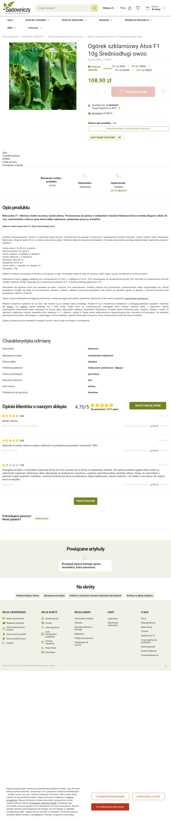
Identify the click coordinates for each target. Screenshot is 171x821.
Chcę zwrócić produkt (16, 626)
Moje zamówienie (14, 604)
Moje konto (49, 604)
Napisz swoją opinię (148, 402)
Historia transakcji (49, 634)
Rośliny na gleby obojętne (140, 588)
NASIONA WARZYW (32, 36)
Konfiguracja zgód (148, 796)
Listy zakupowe (52, 620)
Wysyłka (78, 615)
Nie (165, 423)
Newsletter (50, 644)
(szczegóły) (107, 68)
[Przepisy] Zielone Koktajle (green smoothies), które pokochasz (81, 563)
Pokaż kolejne (85, 498)
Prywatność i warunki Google (42, 803)
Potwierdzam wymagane (110, 796)
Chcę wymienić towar (16, 631)
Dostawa (96, 113)
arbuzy (10, 300)
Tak (154, 423)
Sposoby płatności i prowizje (83, 620)
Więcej (118, 370)
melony (23, 300)
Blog (123, 7)
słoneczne (85, 170)
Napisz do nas (41, 515)
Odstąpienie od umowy (81, 636)
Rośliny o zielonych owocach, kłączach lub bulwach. (96, 588)
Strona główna (10, 36)
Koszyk (48, 615)
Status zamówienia (15, 611)
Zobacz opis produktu (99, 123)
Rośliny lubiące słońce (27, 588)
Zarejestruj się (51, 611)
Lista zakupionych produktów (51, 626)
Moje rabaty (50, 640)
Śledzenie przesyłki (15, 615)
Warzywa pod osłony (54, 588)
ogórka (25, 273)
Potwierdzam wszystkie (110, 807)
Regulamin (79, 626)
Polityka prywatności (84, 630)
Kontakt (9, 635)
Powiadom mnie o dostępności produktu (128, 128)
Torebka (118, 170)
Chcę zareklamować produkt (15, 620)
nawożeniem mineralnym (136, 292)
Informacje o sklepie (84, 611)
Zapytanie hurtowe (102, 137)
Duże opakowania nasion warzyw (65, 36)
